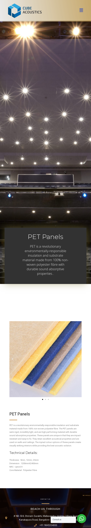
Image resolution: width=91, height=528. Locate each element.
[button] (42, 399)
